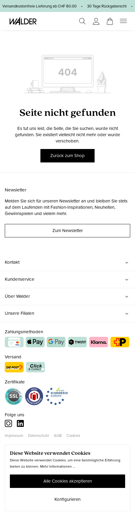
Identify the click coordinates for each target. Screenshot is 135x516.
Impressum (14, 435)
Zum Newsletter (67, 230)
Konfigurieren (67, 499)
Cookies (73, 435)
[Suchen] (82, 21)
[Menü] (123, 21)
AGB (58, 435)
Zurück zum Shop (67, 155)
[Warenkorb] (110, 19)
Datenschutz (38, 435)
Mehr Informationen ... (57, 466)
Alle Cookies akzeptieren (67, 481)
